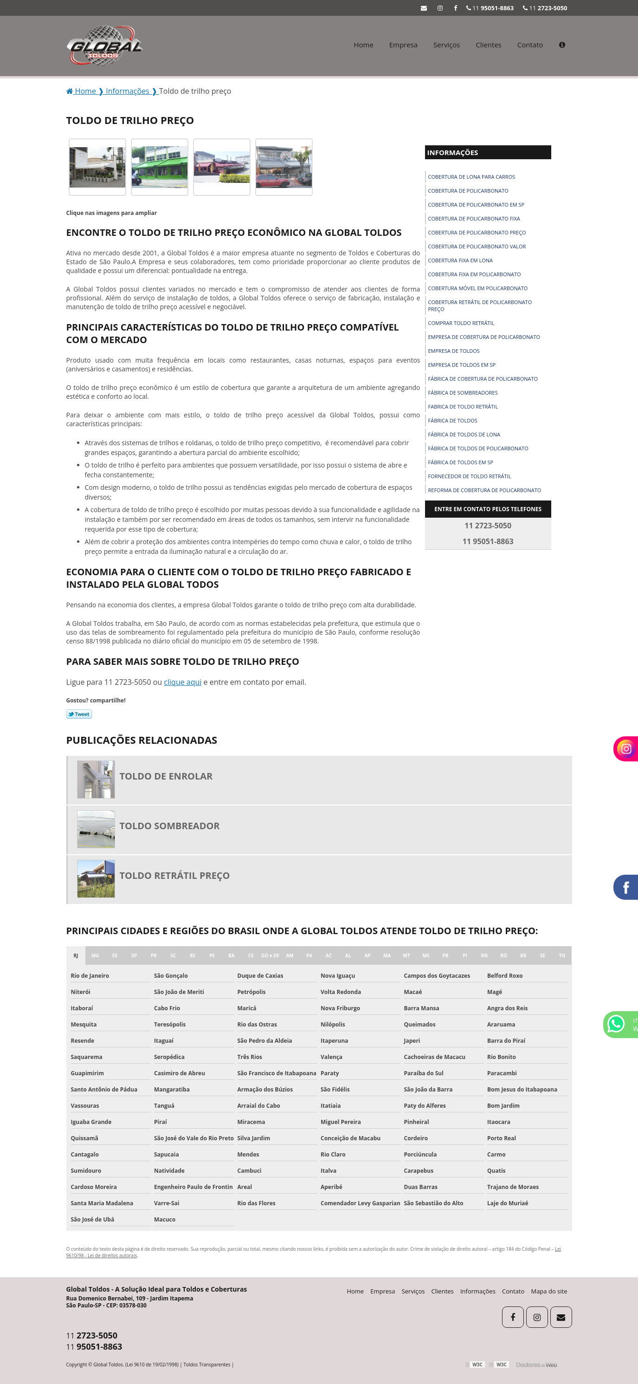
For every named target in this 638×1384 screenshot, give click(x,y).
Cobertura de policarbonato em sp (476, 204)
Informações (452, 152)
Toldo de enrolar (166, 776)
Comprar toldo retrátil (461, 322)
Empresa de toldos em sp (462, 364)
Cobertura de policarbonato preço (477, 232)
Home (363, 44)
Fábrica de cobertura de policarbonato (483, 378)
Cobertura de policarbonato (468, 190)
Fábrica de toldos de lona (464, 434)
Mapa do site (549, 1291)
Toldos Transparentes (206, 1364)
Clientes (489, 44)
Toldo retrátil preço (175, 875)
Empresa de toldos (454, 350)
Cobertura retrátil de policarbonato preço (480, 305)
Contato (530, 44)
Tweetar (79, 714)
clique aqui (182, 682)
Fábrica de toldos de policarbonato (478, 448)
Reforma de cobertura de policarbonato (484, 490)
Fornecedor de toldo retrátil (469, 476)
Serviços (446, 44)
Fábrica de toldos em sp (461, 462)
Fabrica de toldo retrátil (463, 406)
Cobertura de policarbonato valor (477, 246)
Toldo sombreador (170, 825)
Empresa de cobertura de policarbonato (484, 336)
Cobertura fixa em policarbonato (474, 274)
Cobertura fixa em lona (460, 260)
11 (545, 8)
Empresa (403, 44)
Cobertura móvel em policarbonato (478, 288)
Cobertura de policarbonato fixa (474, 218)
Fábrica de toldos (452, 420)
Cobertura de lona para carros (472, 176)
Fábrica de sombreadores (463, 392)
